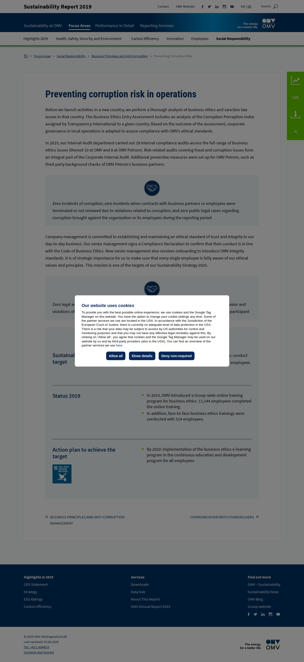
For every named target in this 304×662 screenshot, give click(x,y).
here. (119, 345)
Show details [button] (142, 356)
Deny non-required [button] (176, 356)
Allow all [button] (116, 356)
